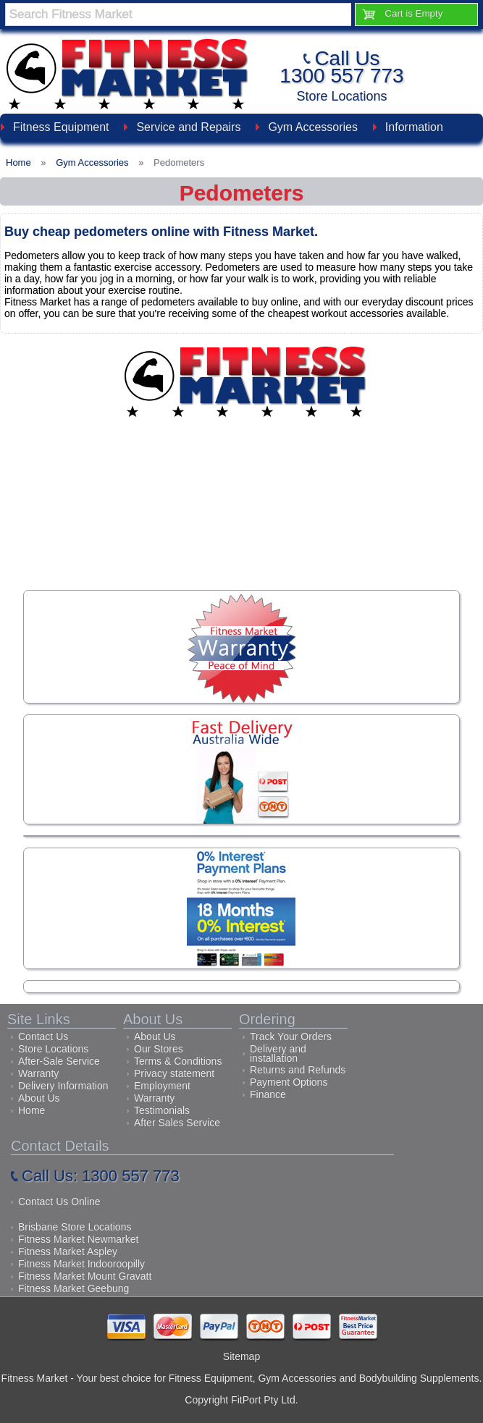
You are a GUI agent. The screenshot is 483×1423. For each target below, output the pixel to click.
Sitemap (241, 1356)
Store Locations (341, 96)
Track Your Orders (291, 1036)
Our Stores (158, 1049)
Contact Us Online (59, 1201)
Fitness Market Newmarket (78, 1239)
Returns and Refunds (297, 1070)
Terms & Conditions (178, 1061)
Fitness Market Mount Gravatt (84, 1276)
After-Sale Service (59, 1061)
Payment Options (288, 1082)
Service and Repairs (188, 127)
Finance (268, 1094)
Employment (162, 1085)
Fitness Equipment (61, 127)
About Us (39, 1098)
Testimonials (162, 1110)
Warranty (38, 1073)
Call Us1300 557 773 (341, 67)
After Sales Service (177, 1122)
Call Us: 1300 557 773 (101, 1176)
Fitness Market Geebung (73, 1288)
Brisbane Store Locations (74, 1227)
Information (414, 127)
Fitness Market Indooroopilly (81, 1264)
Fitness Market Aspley (67, 1251)
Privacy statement (174, 1073)
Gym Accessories (313, 127)
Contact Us (43, 1036)
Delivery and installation (278, 1053)
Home (31, 1110)
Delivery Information (63, 1085)
